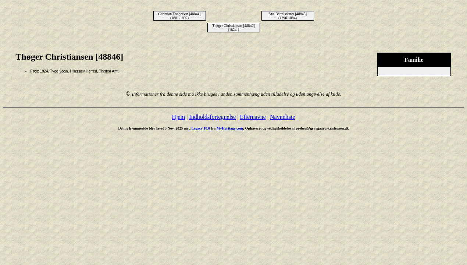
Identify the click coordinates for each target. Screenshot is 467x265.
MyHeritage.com (230, 128)
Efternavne (253, 117)
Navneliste (282, 117)
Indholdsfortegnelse (212, 117)
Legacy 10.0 (201, 128)
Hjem (178, 117)
